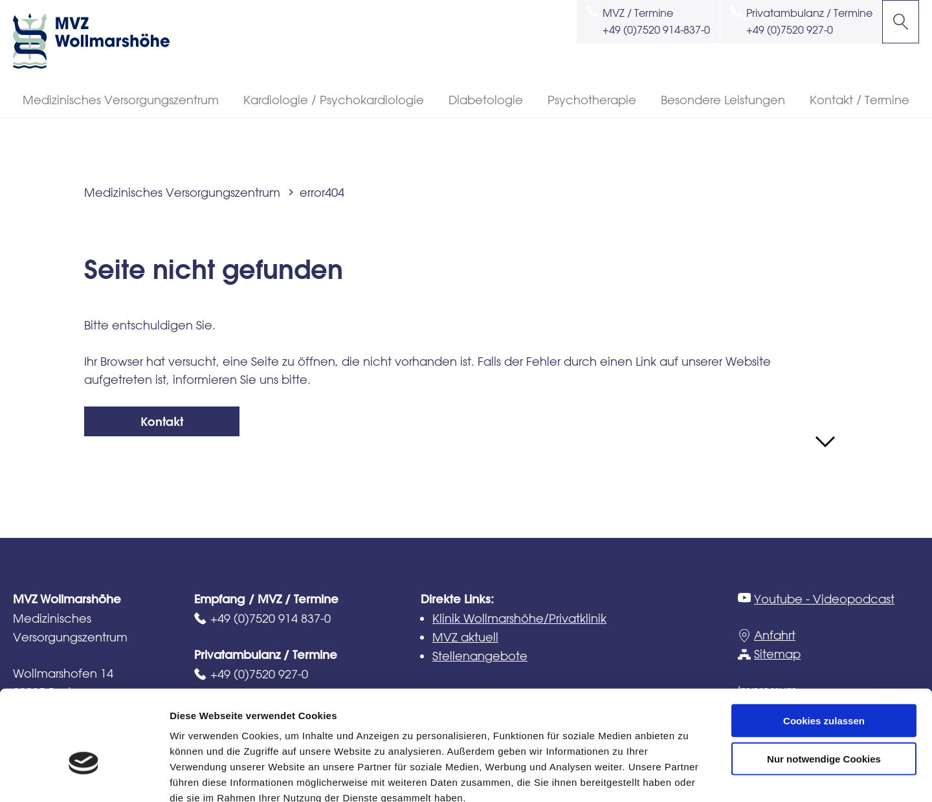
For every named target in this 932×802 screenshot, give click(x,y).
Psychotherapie (592, 100)
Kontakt (161, 421)
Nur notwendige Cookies (824, 685)
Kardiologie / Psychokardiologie (333, 100)
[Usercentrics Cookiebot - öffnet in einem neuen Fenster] (83, 776)
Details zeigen (688, 776)
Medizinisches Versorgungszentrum (121, 100)
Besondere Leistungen (723, 100)
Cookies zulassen (824, 646)
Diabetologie (486, 100)
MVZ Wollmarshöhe (103, 41)
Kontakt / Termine (859, 100)
